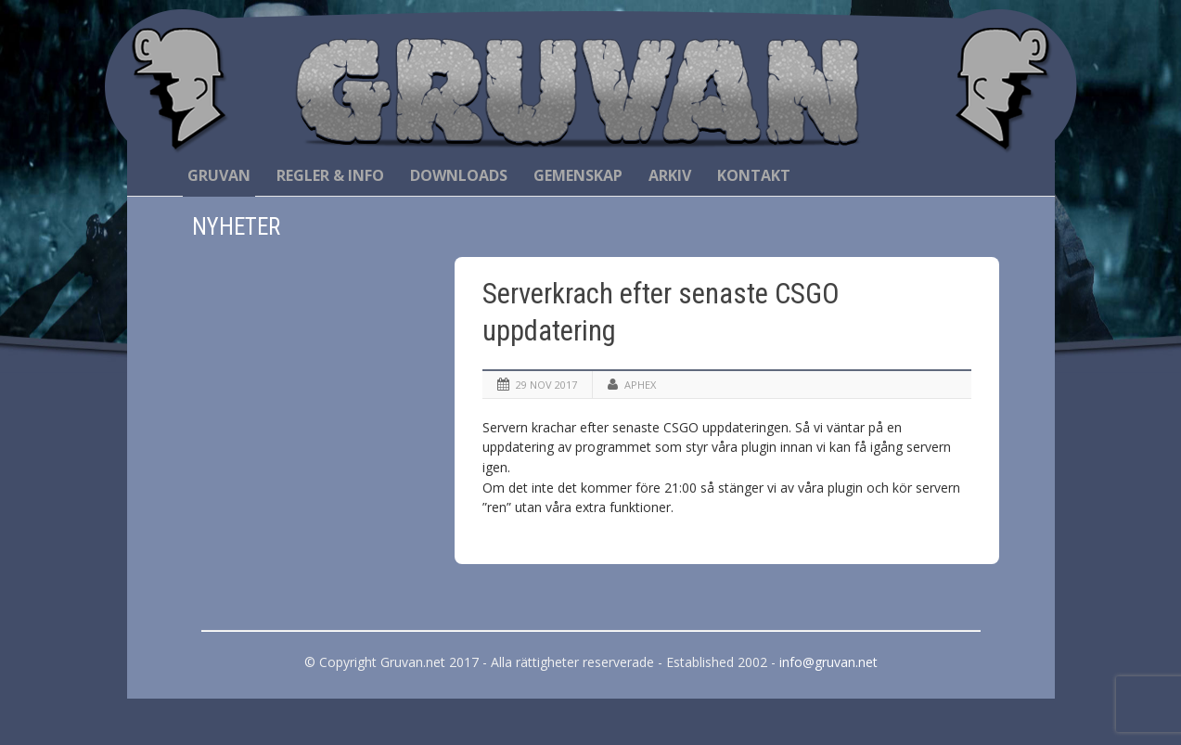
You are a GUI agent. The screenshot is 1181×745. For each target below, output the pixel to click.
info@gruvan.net (828, 662)
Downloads (458, 175)
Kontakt (753, 175)
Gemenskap (578, 175)
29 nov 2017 (546, 385)
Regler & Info (330, 175)
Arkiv (669, 175)
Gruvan (218, 175)
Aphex (640, 385)
